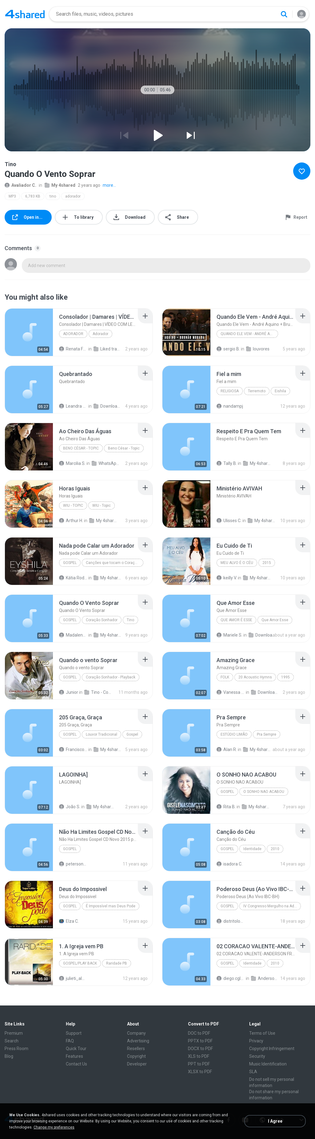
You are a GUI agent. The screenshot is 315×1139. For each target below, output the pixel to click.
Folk (225, 677)
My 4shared (60, 185)
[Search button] (284, 14)
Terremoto (256, 391)
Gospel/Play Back (80, 963)
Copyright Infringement (271, 1048)
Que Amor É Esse (236, 620)
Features (74, 1056)
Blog (9, 1056)
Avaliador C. (20, 185)
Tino (130, 620)
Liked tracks (108, 348)
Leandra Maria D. (73, 406)
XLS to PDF (198, 1056)
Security (257, 1056)
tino (53, 196)
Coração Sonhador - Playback (110, 677)
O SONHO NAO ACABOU (263, 791)
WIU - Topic (73, 505)
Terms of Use (262, 1033)
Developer (137, 1063)
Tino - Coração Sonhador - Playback (98, 692)
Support (74, 1033)
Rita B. (226, 806)
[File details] (29, 332)
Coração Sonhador (102, 620)
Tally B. (227, 463)
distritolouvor (231, 921)
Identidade (252, 849)
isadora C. (229, 863)
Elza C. (69, 921)
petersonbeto (73, 863)
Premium (14, 1033)
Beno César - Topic (81, 448)
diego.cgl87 (231, 978)
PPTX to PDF (200, 1040)
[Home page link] (25, 14)
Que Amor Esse (274, 620)
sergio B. (228, 348)
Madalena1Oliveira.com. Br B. (73, 635)
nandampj (230, 406)
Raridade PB (116, 963)
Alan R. (227, 749)
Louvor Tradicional (101, 734)
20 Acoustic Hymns (255, 677)
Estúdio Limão (234, 734)
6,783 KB (32, 196)
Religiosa (230, 391)
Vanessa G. (231, 692)
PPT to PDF (199, 1063)
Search (11, 1040)
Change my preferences (54, 1127)
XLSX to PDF (200, 1071)
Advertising (138, 1040)
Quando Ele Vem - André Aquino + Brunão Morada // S (249, 334)
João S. (69, 806)
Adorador (73, 334)
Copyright (136, 1056)
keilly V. (227, 577)
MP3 (12, 196)
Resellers (136, 1048)
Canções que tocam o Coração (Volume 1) (114, 563)
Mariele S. (229, 635)
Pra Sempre (266, 734)
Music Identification (268, 1063)
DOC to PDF (199, 1033)
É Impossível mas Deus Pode (110, 906)
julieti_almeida (73, 978)
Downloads (108, 406)
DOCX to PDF (200, 1048)
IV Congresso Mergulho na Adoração (272, 906)
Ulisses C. (229, 520)
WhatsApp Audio (106, 463)
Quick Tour (76, 1048)
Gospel (70, 563)
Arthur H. (71, 520)
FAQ (70, 1040)
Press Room (16, 1048)
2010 (275, 849)
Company (136, 1033)
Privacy (256, 1040)
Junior (68, 692)
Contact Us (76, 1063)
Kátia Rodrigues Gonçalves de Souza (73, 577)
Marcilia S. (72, 463)
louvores (257, 348)
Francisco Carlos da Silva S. (73, 749)
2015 (266, 563)
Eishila (280, 391)
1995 (285, 677)
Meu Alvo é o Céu (237, 563)
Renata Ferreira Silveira (73, 348)
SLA (253, 1071)
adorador (73, 196)
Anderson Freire (265, 978)
